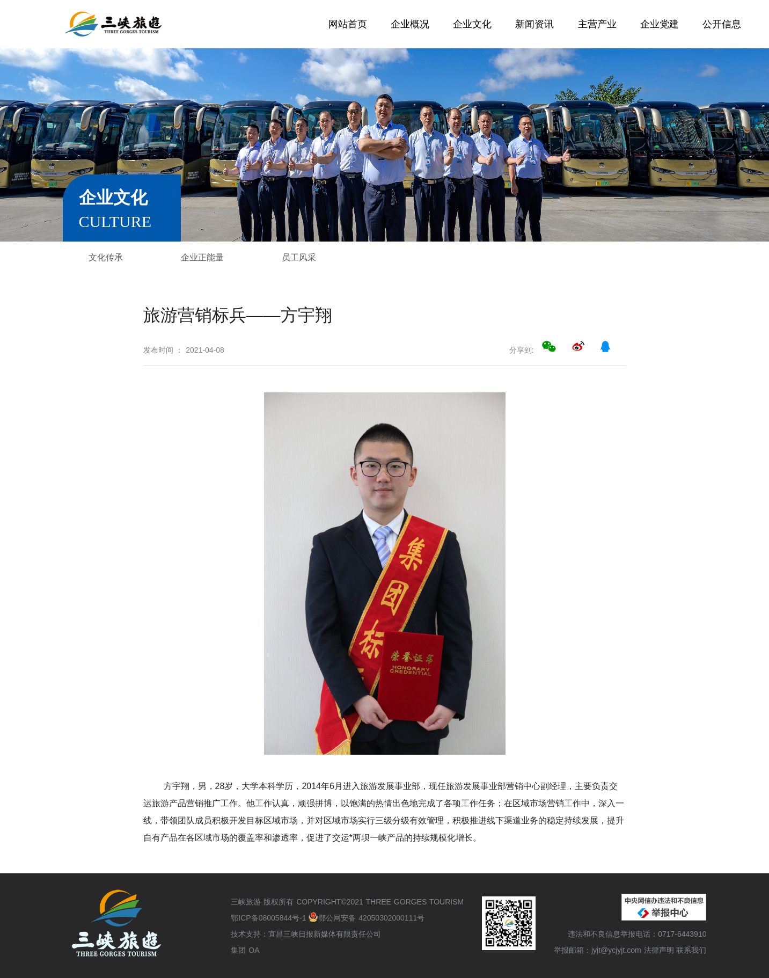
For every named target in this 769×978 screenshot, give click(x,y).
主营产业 (597, 24)
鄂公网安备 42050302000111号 (366, 918)
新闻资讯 (534, 24)
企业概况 (410, 24)
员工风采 (299, 257)
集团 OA (245, 950)
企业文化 (472, 24)
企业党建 (659, 24)
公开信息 (721, 24)
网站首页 (347, 24)
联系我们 (691, 950)
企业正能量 (202, 257)
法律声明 (659, 950)
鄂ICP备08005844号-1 (270, 918)
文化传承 (106, 257)
